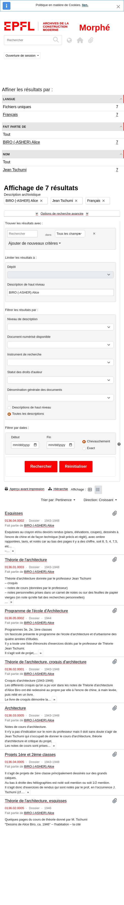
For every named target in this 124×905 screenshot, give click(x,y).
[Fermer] (118, 6)
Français (60, 115)
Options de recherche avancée (61, 213)
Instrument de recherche (24, 354)
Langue (9, 99)
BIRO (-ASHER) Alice (60, 142)
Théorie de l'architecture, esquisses (36, 801)
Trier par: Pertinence (57, 500)
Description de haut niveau (26, 284)
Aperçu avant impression (24, 489)
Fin (49, 437)
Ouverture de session (21, 55)
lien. (85, 5)
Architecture (15, 708)
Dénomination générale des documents (34, 390)
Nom (6, 154)
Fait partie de (14, 126)
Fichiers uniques (60, 107)
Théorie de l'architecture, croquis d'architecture (45, 662)
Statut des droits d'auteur (24, 372)
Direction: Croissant (99, 500)
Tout (6, 134)
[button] (80, 40)
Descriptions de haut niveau (31, 407)
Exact (91, 448)
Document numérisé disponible (28, 337)
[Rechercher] (27, 40)
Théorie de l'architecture (26, 560)
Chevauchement (98, 441)
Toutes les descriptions (28, 413)
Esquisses (14, 513)
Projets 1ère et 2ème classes (30, 754)
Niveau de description (22, 319)
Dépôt (11, 267)
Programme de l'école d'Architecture (36, 611)
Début (15, 437)
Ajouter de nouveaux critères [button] (33, 243)
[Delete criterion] (94, 233)
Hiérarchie (58, 489)
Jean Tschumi (60, 170)
